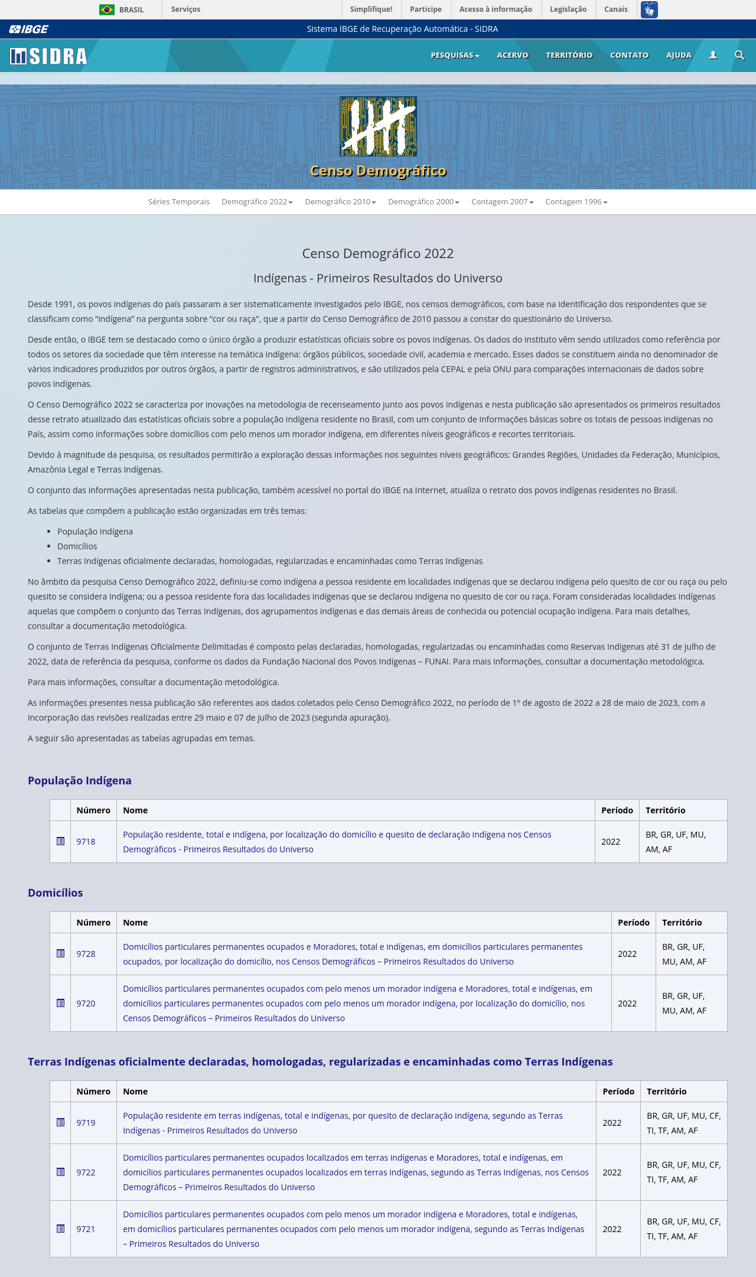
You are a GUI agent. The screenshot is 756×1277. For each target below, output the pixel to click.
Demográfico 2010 (340, 201)
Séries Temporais (179, 201)
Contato (629, 55)
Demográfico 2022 (257, 201)
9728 (86, 953)
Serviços (185, 9)
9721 (86, 1228)
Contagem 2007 (502, 201)
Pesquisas (455, 55)
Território (569, 55)
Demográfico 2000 (424, 201)
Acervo (513, 55)
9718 (86, 841)
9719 (86, 1122)
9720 (86, 1003)
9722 (86, 1172)
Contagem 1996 (577, 201)
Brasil (119, 10)
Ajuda (679, 55)
